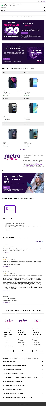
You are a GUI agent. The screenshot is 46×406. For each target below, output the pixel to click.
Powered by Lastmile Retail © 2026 (23, 404)
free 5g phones (37, 163)
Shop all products (23, 149)
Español (43, 1)
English (40, 1)
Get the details (24, 33)
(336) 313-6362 (36, 342)
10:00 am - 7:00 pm (22, 340)
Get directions (6, 58)
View (9, 350)
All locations (4, 16)
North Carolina (11, 16)
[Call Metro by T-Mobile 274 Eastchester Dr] (23, 8)
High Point (17, 16)
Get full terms (27, 37)
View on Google (6, 252)
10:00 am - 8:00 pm (8, 341)
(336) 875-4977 (22, 342)
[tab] (23, 361)
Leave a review (39, 241)
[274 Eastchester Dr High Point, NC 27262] (23, 10)
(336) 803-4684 (8, 344)
